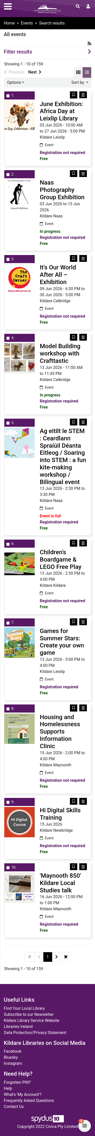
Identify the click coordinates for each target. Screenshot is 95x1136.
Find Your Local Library (24, 1008)
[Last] (66, 957)
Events (27, 23)
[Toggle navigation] (8, 6)
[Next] (56, 957)
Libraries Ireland (18, 1026)
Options (14, 82)
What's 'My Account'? (23, 1094)
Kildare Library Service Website (31, 1020)
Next (34, 72)
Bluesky (11, 1057)
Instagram (13, 1063)
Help (8, 1088)
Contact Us (14, 1106)
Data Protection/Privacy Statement (35, 1032)
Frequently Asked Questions (29, 1100)
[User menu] (88, 6)
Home (9, 23)
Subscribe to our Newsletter (29, 1014)
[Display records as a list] (87, 72)
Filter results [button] (18, 52)
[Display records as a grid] (78, 72)
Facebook (12, 1051)
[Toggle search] (78, 6)
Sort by (78, 82)
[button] (73, 94)
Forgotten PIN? (17, 1082)
